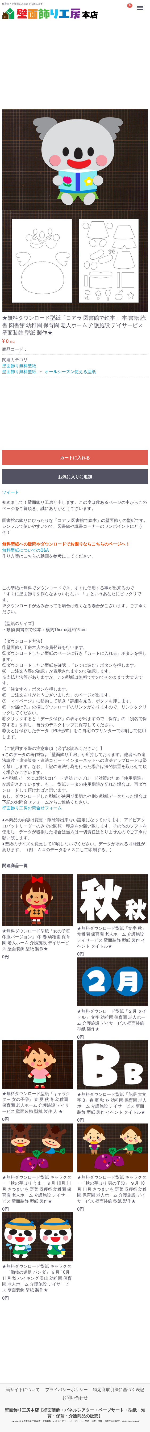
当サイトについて (23, 1389)
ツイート (10, 492)
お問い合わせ (75, 1397)
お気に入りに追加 (75, 476)
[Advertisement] (75, 58)
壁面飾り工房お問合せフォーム (32, 808)
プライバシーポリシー (66, 1389)
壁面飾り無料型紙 (19, 365)
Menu (140, 5)
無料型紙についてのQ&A (25, 550)
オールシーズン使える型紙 (70, 371)
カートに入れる (75, 457)
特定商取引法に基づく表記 (118, 1389)
